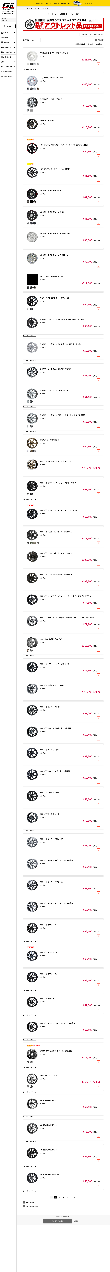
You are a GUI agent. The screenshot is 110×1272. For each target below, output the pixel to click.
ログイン (10, 26)
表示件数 (26, 40)
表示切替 (99, 40)
